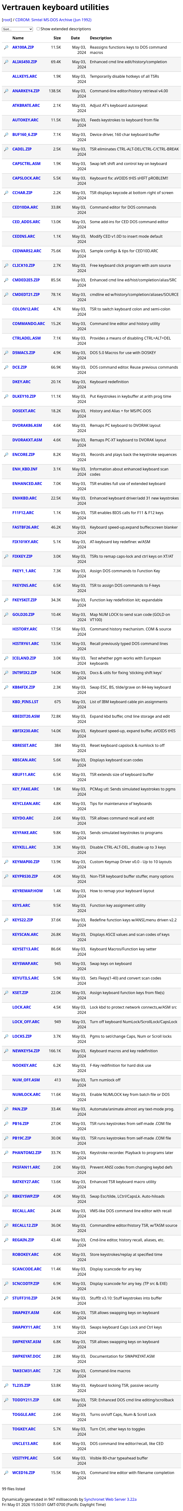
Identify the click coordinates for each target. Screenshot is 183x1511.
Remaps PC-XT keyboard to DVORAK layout (128, 440)
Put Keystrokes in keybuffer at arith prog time (130, 396)
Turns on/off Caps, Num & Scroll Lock (123, 1414)
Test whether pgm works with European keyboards (125, 660)
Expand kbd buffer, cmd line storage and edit (130, 716)
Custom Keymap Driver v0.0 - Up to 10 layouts (131, 861)
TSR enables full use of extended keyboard (127, 483)
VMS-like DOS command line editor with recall (131, 1210)
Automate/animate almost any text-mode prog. (132, 1109)
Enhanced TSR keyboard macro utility (123, 1181)
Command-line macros (110, 1370)
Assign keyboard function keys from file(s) (127, 992)
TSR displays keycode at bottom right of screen (131, 192)
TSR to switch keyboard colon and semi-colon (130, 309)
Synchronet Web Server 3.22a (110, 1499)
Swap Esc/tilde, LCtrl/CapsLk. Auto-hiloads (127, 1196)
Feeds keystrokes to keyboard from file (124, 120)
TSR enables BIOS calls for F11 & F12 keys (126, 512)
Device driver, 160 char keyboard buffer (125, 134)
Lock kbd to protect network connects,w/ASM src (133, 1007)
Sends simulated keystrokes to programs (126, 832)
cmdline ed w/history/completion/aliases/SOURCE (134, 294)
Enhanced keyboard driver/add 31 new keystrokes (134, 498)
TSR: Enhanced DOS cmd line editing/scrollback (132, 1400)
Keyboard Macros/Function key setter (123, 949)
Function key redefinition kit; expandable (126, 600)
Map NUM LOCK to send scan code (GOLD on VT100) (130, 617)
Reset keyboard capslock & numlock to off (127, 745)
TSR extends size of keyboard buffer (122, 774)
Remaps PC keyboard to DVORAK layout (125, 425)
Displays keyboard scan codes (116, 760)
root (6, 19)
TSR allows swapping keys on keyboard (124, 1312)
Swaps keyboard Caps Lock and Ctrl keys (126, 1327)
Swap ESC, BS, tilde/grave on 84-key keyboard (130, 687)
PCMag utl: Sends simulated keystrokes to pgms (133, 789)
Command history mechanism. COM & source (130, 629)
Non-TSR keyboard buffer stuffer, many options (131, 876)
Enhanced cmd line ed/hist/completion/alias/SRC (133, 280)
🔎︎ (6, 47)
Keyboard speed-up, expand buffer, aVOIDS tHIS (132, 730)
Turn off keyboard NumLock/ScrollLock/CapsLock (133, 1021)
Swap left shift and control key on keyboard (128, 163)
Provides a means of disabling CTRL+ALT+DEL (130, 338)
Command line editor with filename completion (132, 1472)
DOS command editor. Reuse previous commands (134, 367)
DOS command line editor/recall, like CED (126, 1443)
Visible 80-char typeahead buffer (119, 1458)
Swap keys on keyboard (111, 963)
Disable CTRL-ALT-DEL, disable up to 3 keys (128, 847)
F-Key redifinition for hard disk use (120, 1065)
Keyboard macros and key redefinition (124, 1050)
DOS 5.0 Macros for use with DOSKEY (123, 352)
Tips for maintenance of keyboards (121, 803)
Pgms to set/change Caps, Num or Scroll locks (131, 1036)
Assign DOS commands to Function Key (125, 570)
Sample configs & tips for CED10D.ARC (124, 250)
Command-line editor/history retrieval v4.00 (129, 90)
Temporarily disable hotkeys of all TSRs (124, 76)
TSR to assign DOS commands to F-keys (125, 585)
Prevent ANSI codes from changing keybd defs (131, 1167)
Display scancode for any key (115, 1269)
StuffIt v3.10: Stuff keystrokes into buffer (126, 1298)
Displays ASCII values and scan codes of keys (129, 934)
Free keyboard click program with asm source (130, 265)
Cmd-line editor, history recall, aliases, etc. (127, 1240)
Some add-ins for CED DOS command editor (129, 221)
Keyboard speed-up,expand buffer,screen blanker (134, 527)
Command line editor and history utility (125, 323)
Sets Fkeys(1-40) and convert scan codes (125, 978)
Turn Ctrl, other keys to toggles (117, 1429)
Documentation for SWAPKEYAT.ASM (122, 1356)
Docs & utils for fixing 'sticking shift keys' (126, 672)
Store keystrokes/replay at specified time (126, 1254)
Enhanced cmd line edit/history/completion (128, 61)
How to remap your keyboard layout (122, 890)
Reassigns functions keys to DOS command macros (128, 50)
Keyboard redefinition (109, 381)
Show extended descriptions (66, 28)
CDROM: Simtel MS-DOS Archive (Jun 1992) (53, 19)
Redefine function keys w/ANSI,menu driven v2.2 (133, 920)
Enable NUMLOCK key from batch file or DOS (130, 1094)
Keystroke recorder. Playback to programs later (131, 1152)
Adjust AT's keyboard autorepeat (118, 105)
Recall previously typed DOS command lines (129, 643)
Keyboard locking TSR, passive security (124, 1385)
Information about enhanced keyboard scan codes (129, 471)
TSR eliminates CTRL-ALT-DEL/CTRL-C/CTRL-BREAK (134, 149)
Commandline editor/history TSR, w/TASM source (133, 1225)
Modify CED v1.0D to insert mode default (126, 236)
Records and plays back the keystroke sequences (133, 454)
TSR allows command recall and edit (122, 818)
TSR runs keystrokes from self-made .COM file (130, 1123)
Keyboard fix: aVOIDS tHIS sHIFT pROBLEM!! (129, 178)
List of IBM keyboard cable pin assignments (128, 701)
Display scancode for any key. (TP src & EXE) (128, 1283)
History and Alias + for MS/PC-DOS (120, 410)
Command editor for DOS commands (123, 207)
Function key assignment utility (117, 905)
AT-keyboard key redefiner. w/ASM (120, 541)
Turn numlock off (105, 1080)
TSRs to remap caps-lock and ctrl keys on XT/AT (131, 556)
